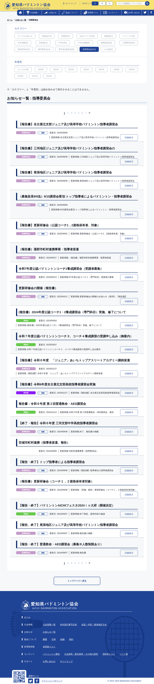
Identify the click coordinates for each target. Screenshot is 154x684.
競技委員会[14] (24, 49)
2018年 (21, 76)
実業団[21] (65, 36)
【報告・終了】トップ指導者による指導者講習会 (52, 462)
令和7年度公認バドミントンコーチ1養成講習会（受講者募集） (61, 268)
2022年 (86, 69)
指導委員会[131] (89, 49)
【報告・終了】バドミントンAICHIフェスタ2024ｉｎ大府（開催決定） (67, 505)
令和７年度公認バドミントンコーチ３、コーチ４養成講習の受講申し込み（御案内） (76, 336)
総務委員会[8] (106, 43)
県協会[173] (47, 36)
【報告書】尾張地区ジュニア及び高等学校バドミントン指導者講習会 (65, 172)
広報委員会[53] (129, 43)
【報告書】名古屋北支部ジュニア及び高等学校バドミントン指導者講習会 (68, 124)
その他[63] (108, 49)
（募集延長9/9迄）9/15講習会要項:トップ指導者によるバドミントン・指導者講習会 (75, 196)
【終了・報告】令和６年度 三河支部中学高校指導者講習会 (58, 423)
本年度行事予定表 (68, 624)
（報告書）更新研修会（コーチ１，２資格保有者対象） (56, 481)
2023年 (71, 69)
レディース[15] (129, 36)
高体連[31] (43, 43)
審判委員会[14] (44, 49)
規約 (71, 639)
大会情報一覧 (49, 624)
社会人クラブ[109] (87, 36)
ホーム (9, 20)
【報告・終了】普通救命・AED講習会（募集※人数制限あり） (61, 544)
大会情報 (33, 13)
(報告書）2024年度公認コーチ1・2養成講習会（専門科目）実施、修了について (72, 312)
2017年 (35, 76)
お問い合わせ (134, 13)
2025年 (41, 69)
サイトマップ (70, 3)
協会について (71, 13)
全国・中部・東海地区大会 (94, 624)
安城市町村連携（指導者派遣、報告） (44, 442)
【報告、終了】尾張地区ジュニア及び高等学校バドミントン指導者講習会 (68, 525)
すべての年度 (23, 69)
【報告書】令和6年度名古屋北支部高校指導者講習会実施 (57, 384)
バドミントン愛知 (51, 654)
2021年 (102, 69)
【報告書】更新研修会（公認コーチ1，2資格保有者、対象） (59, 225)
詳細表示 (129, 137)
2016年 (49, 76)
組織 (62, 639)
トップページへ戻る (77, 581)
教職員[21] (108, 36)
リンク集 (124, 654)
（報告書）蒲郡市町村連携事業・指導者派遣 (49, 249)
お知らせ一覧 (20, 20)
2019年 (132, 69)
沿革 (54, 639)
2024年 (56, 69)
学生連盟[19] (23, 43)
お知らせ (52, 13)
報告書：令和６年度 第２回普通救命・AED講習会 (52, 403)
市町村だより (108, 654)
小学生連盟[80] (84, 43)
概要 (45, 639)
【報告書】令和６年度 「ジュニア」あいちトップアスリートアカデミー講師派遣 (74, 360)
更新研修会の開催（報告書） (38, 288)
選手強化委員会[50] (66, 49)
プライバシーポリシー (52, 681)
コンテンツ (112, 13)
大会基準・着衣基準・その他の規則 (81, 654)
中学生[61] (62, 43)
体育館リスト (93, 13)
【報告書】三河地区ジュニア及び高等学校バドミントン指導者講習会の (67, 148)
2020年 (117, 69)
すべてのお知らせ (25, 36)
